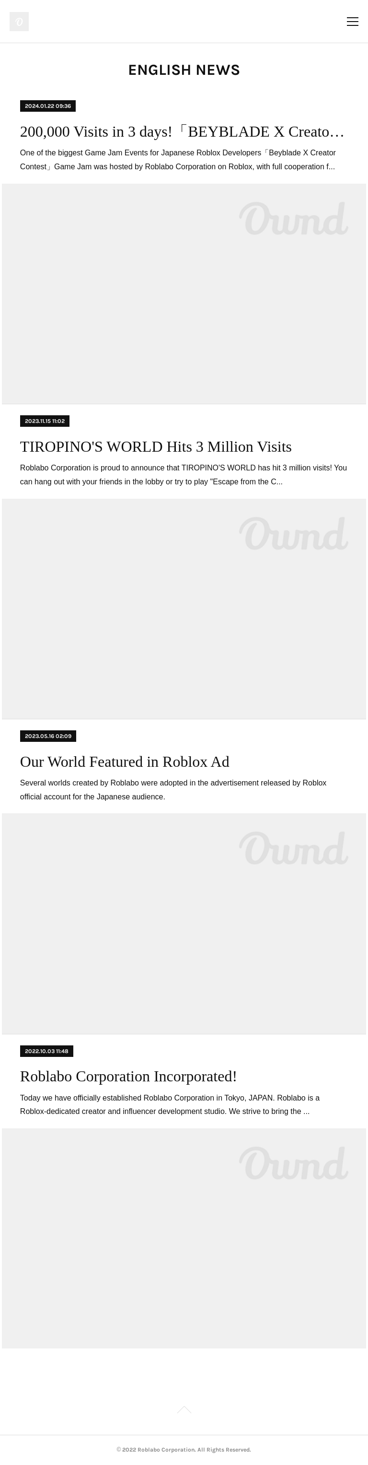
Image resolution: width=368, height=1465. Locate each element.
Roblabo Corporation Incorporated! (128, 1076)
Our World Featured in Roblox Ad (125, 761)
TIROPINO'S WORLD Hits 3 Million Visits (156, 446)
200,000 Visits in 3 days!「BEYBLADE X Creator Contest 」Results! (184, 131)
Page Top (184, 1411)
